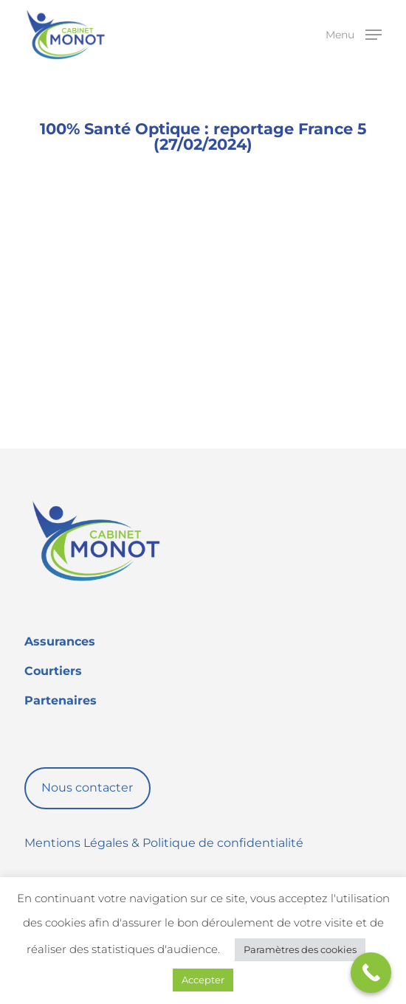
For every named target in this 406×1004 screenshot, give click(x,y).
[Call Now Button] (371, 972)
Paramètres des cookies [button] (300, 949)
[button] (354, 34)
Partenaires (60, 700)
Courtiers (53, 671)
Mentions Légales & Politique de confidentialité (163, 843)
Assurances (59, 641)
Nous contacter (87, 787)
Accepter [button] (203, 980)
